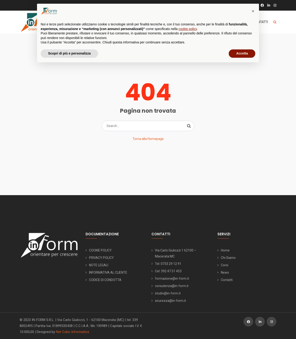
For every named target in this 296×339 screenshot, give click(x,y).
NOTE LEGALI (98, 265)
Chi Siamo (228, 258)
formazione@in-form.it (172, 278)
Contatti (227, 280)
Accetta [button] (242, 53)
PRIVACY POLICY (101, 258)
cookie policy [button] (188, 29)
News (225, 272)
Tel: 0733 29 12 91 (168, 264)
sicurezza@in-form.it (170, 301)
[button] (253, 11)
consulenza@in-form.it (171, 286)
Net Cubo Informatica (72, 332)
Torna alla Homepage (148, 139)
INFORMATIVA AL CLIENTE (108, 272)
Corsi (224, 265)
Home (225, 250)
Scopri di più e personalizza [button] (69, 53)
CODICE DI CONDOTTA (105, 280)
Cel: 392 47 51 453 (168, 271)
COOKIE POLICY (100, 250)
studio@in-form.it (168, 293)
